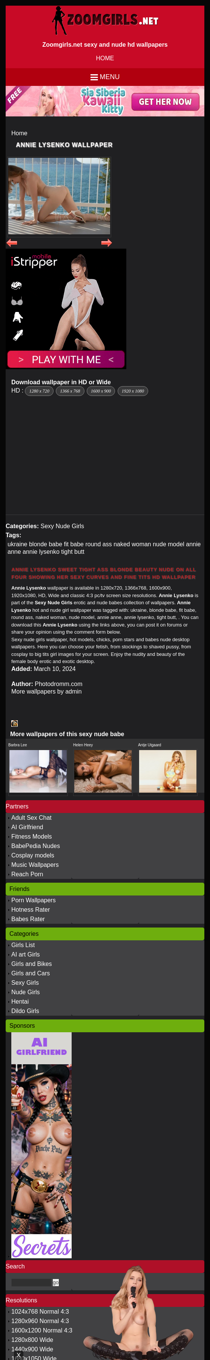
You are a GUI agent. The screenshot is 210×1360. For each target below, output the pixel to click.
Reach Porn (27, 874)
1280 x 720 (39, 391)
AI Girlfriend (27, 827)
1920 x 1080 (133, 391)
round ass (98, 544)
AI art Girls (25, 954)
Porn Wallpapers (33, 900)
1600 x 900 (101, 391)
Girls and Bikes (31, 964)
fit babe (73, 544)
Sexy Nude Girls (62, 526)
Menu (110, 77)
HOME (105, 58)
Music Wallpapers (35, 865)
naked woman (132, 544)
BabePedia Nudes (35, 846)
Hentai (20, 1001)
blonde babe (45, 544)
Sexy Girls (25, 983)
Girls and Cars (30, 973)
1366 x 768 (70, 391)
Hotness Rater (30, 909)
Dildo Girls (25, 1011)
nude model (168, 544)
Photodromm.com (58, 684)
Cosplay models (32, 855)
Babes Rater (28, 919)
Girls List (23, 945)
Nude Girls (25, 992)
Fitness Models (31, 836)
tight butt (72, 552)
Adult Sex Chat (31, 817)
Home (19, 133)
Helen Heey (83, 745)
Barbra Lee (17, 745)
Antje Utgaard (149, 745)
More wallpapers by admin (46, 691)
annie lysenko (41, 552)
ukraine (17, 544)
